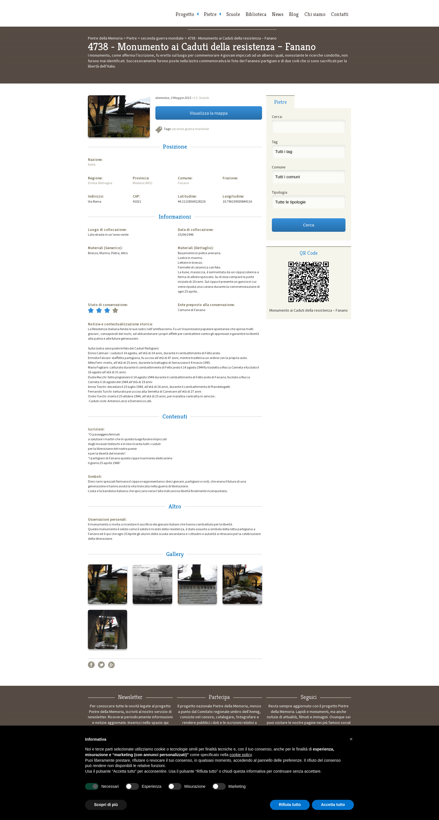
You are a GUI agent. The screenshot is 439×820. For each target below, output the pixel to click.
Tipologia (279, 192)
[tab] (280, 101)
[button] (351, 739)
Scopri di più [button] (106, 804)
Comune (279, 167)
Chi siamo (314, 14)
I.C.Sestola (201, 98)
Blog (294, 14)
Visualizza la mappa (209, 113)
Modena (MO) (142, 183)
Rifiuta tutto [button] (290, 804)
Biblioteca (256, 14)
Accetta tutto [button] (333, 804)
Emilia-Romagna (100, 183)
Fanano (183, 183)
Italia (91, 164)
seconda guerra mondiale (190, 129)
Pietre (210, 14)
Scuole (233, 14)
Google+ (111, 664)
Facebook (91, 664)
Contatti (339, 14)
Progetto (185, 14)
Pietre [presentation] (280, 102)
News (277, 14)
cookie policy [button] (241, 754)
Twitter (101, 664)
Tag (275, 141)
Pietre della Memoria (130, 13)
